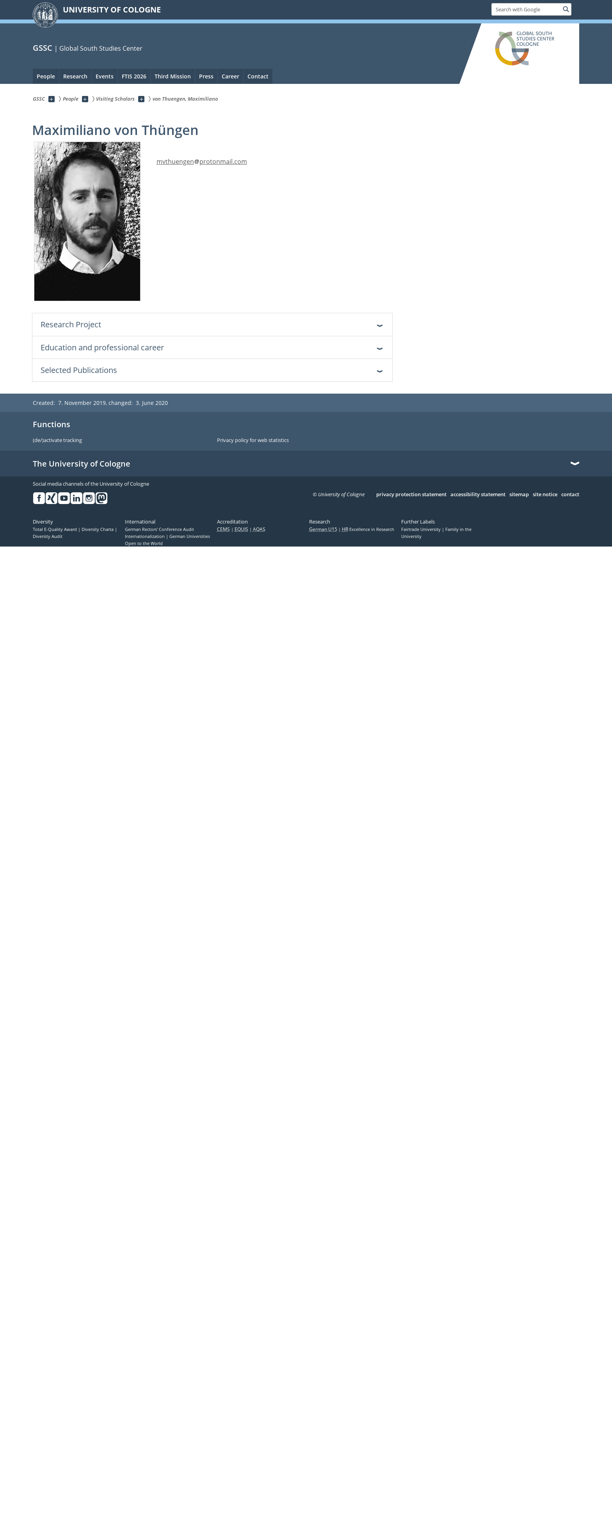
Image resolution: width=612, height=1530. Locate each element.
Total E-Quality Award (55, 529)
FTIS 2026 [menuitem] (134, 76)
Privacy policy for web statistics (253, 440)
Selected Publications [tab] (79, 370)
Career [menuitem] (230, 76)
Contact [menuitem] (258, 76)
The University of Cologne (81, 464)
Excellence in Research (368, 529)
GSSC (42, 48)
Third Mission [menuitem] (173, 76)
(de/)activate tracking (57, 440)
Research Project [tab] (71, 324)
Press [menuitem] (206, 76)
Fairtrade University (421, 529)
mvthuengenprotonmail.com (202, 161)
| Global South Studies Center (98, 48)
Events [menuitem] (105, 76)
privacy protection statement (411, 495)
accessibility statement (477, 495)
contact (570, 495)
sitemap (519, 495)
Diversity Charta (98, 529)
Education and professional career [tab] (102, 347)
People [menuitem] (46, 76)
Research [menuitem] (75, 76)
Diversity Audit (47, 536)
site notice (545, 495)
